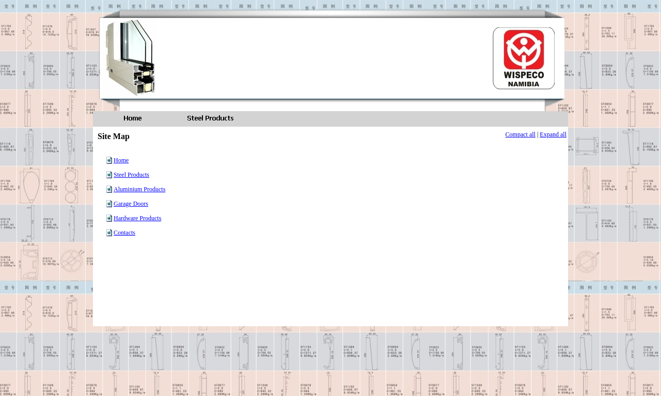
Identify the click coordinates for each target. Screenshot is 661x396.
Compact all (521, 134)
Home (121, 160)
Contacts (124, 232)
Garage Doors (131, 203)
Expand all (553, 134)
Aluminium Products (139, 189)
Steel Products (131, 174)
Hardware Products (137, 218)
